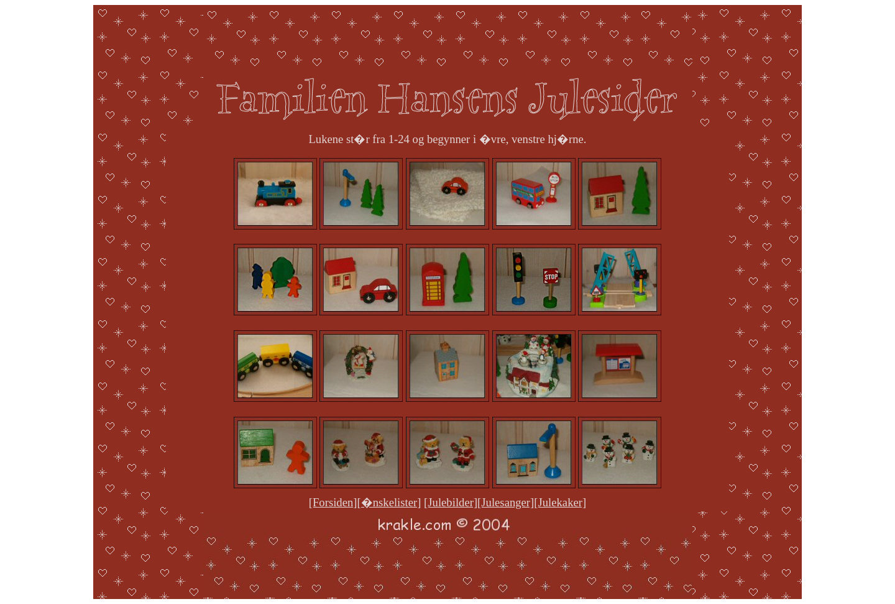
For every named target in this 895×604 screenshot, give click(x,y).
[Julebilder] (450, 502)
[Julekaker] (560, 502)
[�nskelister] (389, 502)
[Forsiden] (333, 502)
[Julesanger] (505, 502)
